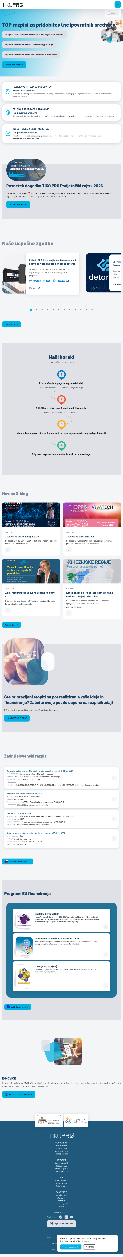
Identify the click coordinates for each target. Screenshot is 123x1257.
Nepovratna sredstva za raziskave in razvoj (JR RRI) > (29, 44)
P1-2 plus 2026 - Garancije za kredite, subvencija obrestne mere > (35, 34)
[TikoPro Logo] (12, 4)
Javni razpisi (61, 1198)
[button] (31, 311)
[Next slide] (97, 311)
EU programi (61, 1201)
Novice (61, 1209)
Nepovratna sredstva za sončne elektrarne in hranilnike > (31, 54)
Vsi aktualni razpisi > (14, 64)
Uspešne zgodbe (61, 1206)
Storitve (61, 1203)
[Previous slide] (25, 311)
